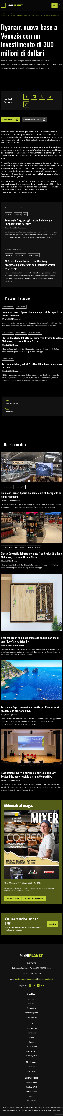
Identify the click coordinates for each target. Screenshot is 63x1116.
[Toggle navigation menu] (3, 5)
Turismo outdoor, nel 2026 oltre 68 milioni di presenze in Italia (32, 365)
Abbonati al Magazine (34, 898)
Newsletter (31, 1008)
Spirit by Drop (31, 1051)
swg (25, 214)
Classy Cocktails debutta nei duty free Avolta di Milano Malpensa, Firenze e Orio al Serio (32, 339)
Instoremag (31, 1071)
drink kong (9, 255)
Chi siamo (31, 999)
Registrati (52, 924)
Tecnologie (31, 1033)
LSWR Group (31, 1091)
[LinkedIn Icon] (38, 985)
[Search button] (59, 5)
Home (3, 13)
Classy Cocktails (8, 332)
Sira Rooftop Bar (34, 255)
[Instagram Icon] (30, 985)
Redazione (22, 228)
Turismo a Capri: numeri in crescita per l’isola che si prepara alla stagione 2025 (30, 709)
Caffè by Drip (31, 1056)
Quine (31, 1096)
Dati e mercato (31, 1028)
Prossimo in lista (13, 249)
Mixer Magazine (31, 1012)
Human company (8, 358)
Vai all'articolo (13, 898)
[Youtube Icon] (42, 985)
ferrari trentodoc (8, 306)
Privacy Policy (31, 1017)
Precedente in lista (14, 208)
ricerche (8, 214)
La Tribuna (31, 1101)
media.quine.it (20, 979)
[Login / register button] (54, 5)
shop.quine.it (32, 979)
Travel (10, 13)
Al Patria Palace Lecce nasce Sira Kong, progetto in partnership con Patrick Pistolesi (30, 263)
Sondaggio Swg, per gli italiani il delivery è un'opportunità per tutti (28, 222)
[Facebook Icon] (34, 985)
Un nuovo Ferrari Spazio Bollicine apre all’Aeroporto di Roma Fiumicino (32, 313)
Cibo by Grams (32, 1046)
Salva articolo (10, 119)
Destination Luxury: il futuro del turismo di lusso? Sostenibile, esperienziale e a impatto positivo (29, 774)
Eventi (31, 1042)
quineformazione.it (45, 979)
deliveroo (18, 214)
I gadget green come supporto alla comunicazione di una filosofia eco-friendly (30, 639)
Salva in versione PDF (34, 119)
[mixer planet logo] (31, 955)
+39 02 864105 (35, 973)
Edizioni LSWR (31, 1087)
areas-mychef (21, 306)
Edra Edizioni (31, 1082)
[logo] (15, 5)
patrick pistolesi (20, 255)
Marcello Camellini (35, 332)
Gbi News (31, 1067)
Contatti (31, 1003)
